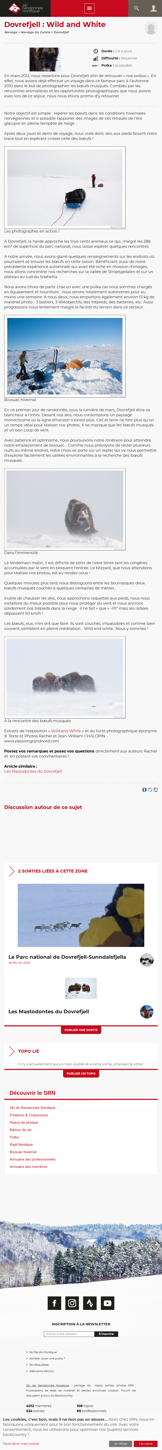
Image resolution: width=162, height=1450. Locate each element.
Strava (90, 1303)
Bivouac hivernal (23, 1152)
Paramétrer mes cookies (21, 1443)
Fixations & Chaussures (29, 1115)
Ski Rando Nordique (43, 1352)
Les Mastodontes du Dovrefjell (33, 772)
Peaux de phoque (24, 1122)
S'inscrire (106, 1334)
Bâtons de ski (20, 1130)
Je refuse (120, 1443)
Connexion (153, 8)
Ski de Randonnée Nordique (32, 1108)
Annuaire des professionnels (32, 1159)
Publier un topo (81, 1073)
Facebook (54, 1303)
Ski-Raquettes (39, 1365)
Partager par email (155, 790)
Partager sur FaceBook (144, 790)
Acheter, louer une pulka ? (47, 1358)
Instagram (72, 1303)
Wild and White (66, 731)
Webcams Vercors (41, 1371)
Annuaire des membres (28, 1167)
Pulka (14, 1137)
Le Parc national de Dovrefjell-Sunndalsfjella (67, 957)
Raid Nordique (21, 1144)
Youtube (107, 1303)
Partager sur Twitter (150, 790)
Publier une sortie (81, 1030)
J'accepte (146, 1443)
